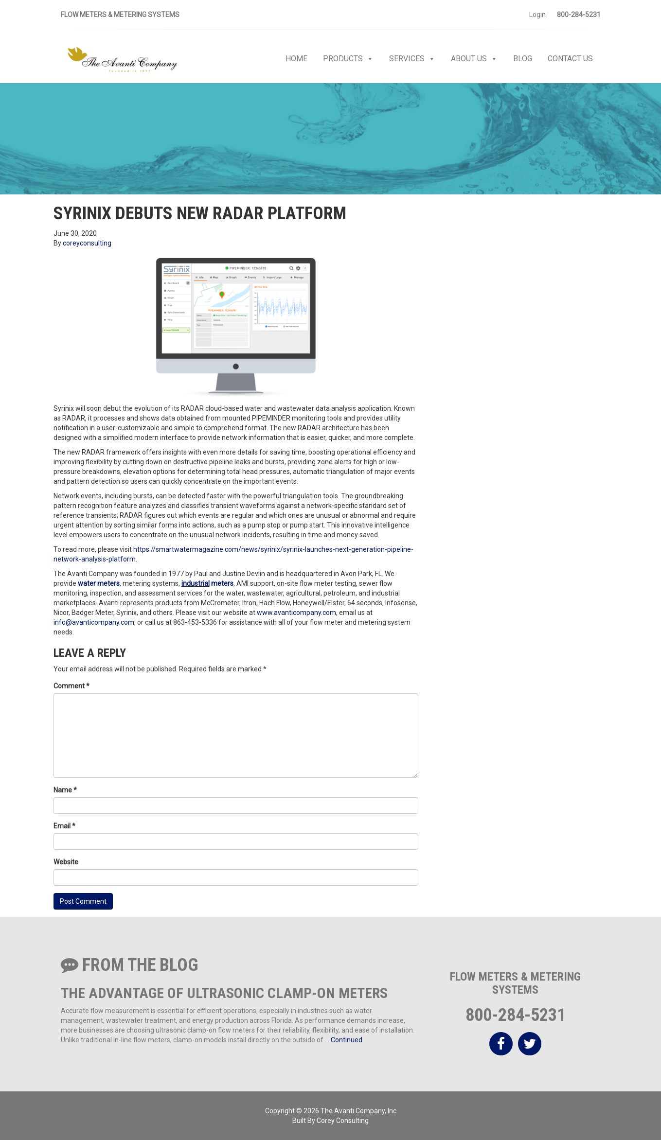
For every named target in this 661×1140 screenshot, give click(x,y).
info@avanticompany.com (94, 622)
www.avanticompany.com (296, 612)
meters (108, 583)
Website (66, 862)
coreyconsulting (87, 243)
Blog (522, 58)
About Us (474, 59)
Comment (71, 686)
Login (537, 14)
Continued (346, 1040)
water (87, 583)
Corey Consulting (343, 1120)
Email (64, 826)
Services (412, 59)
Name (65, 790)
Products (348, 59)
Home (296, 58)
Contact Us (570, 58)
